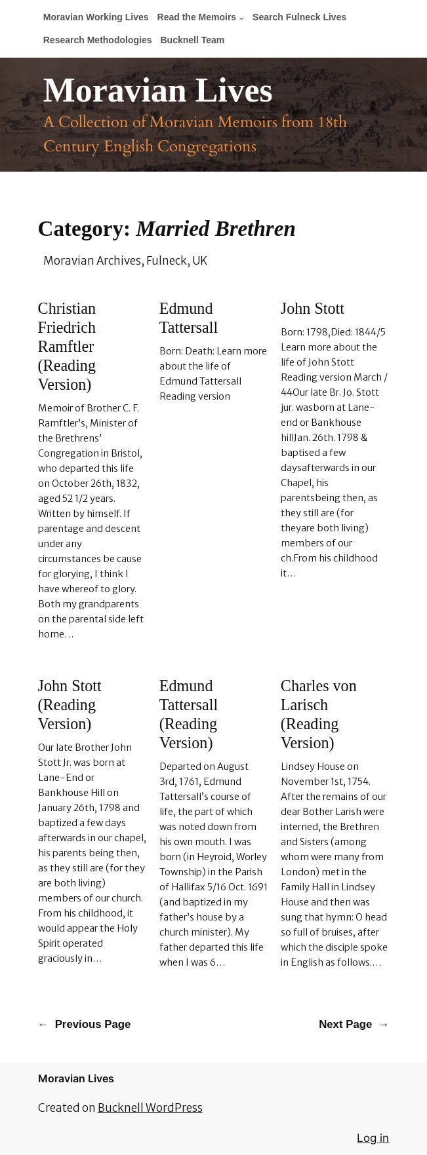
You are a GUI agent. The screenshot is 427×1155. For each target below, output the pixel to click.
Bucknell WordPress (150, 1108)
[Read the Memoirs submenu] (241, 17)
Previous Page (84, 1024)
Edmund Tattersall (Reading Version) (188, 714)
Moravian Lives (158, 90)
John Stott (312, 308)
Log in (373, 1138)
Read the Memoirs (197, 17)
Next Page (354, 1024)
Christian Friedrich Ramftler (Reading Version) (67, 346)
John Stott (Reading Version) (70, 704)
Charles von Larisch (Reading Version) (319, 714)
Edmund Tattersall (188, 317)
